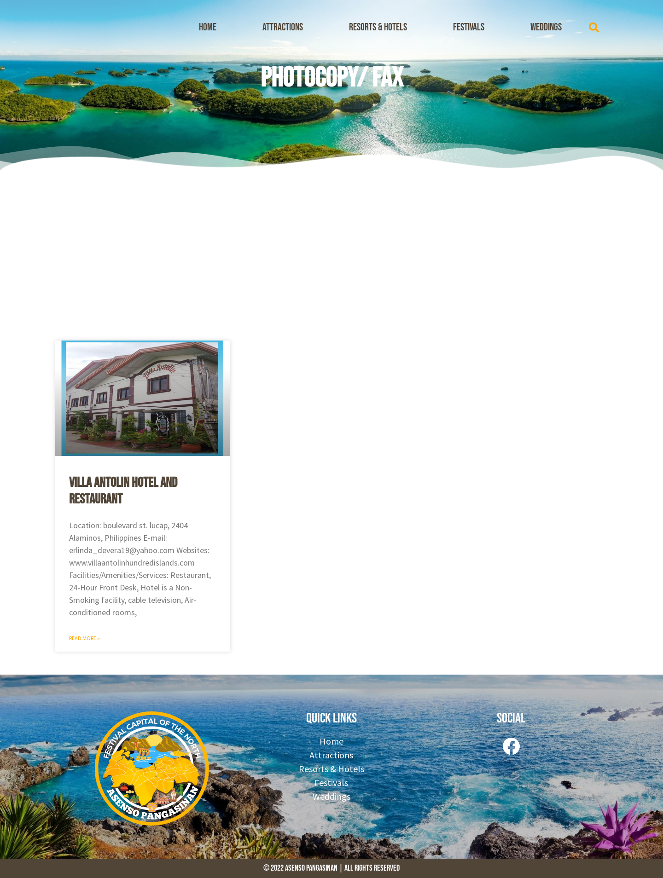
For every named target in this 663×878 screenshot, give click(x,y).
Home (207, 27)
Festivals (468, 27)
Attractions (282, 27)
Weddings (546, 27)
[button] (594, 27)
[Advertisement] (331, 253)
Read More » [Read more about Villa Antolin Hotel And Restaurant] (84, 638)
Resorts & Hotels (378, 27)
